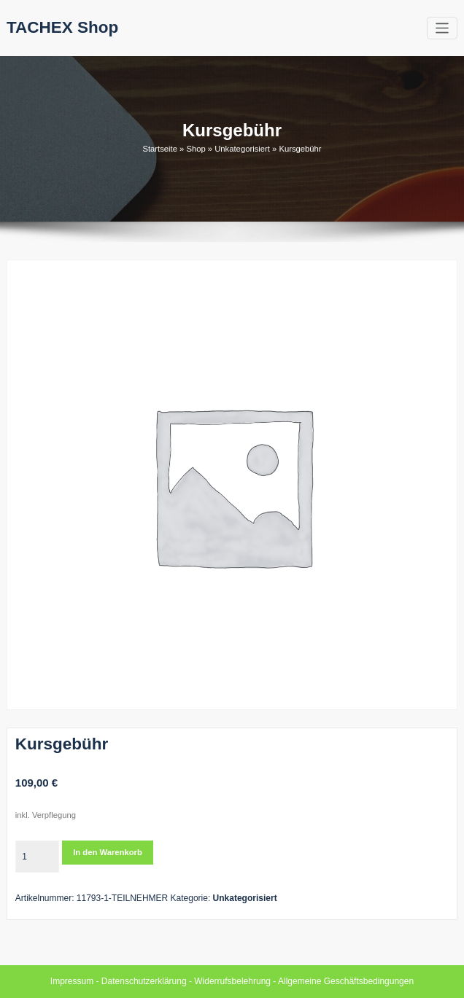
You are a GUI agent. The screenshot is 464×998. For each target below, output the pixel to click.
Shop (195, 148)
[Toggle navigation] (442, 28)
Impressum (71, 981)
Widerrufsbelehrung (232, 981)
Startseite (159, 148)
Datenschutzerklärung (144, 981)
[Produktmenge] (37, 857)
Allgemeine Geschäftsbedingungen (346, 981)
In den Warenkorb (107, 852)
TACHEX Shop (62, 27)
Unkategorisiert (242, 148)
